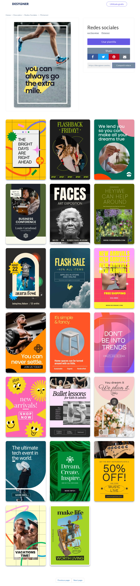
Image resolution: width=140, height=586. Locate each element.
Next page (78, 580)
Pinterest (44, 15)
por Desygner (93, 33)
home (8, 15)
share (109, 50)
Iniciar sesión (95, 4)
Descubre (17, 15)
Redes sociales (31, 15)
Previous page (64, 580)
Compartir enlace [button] (123, 65)
